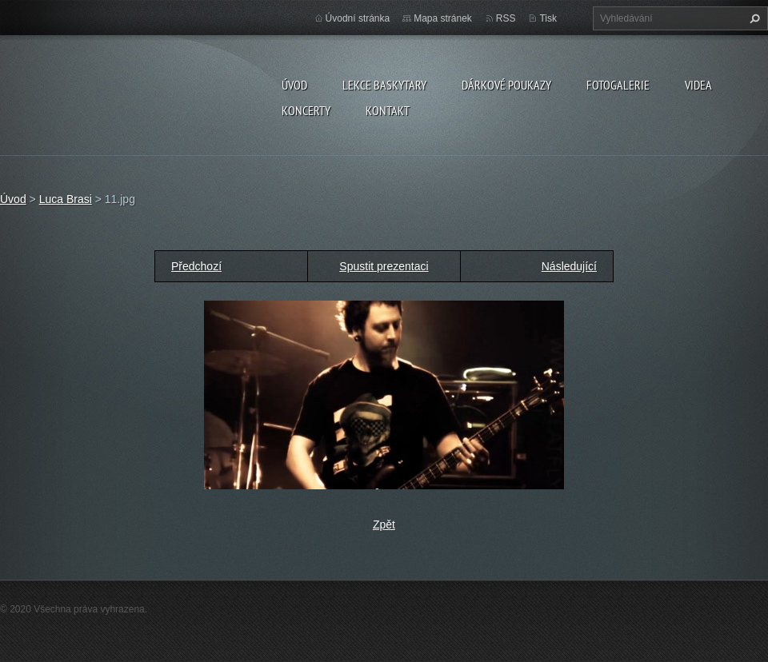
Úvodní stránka (358, 18)
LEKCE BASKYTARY (384, 85)
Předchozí (196, 266)
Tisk (548, 18)
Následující (569, 266)
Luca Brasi (65, 199)
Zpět (384, 524)
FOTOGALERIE (618, 85)
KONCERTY (306, 110)
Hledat (753, 18)
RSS (506, 18)
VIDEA (698, 85)
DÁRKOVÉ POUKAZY (506, 85)
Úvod (294, 85)
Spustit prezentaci (383, 266)
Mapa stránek (443, 18)
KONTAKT (388, 110)
